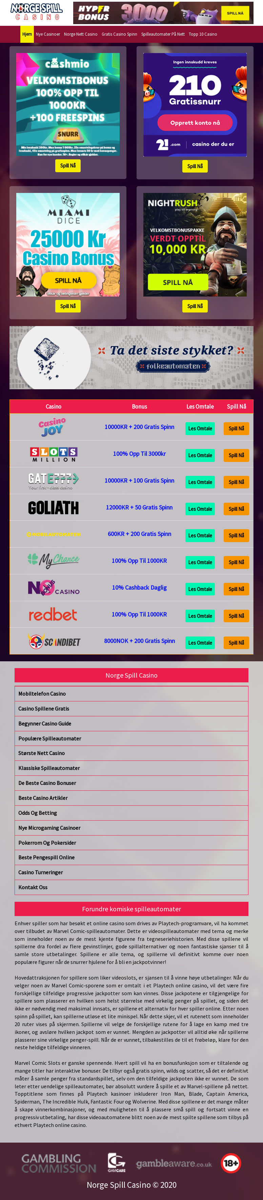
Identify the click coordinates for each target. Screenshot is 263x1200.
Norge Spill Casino (119, 1184)
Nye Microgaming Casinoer (49, 827)
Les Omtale (200, 428)
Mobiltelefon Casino (42, 693)
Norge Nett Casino (81, 34)
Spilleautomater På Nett (163, 34)
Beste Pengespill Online (46, 857)
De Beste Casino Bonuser (47, 783)
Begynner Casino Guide (44, 723)
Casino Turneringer (40, 872)
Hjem (27, 34)
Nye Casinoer (48, 34)
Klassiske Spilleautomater (49, 768)
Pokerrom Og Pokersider (47, 842)
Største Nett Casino (41, 753)
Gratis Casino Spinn (119, 34)
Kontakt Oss (32, 887)
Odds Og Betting (37, 812)
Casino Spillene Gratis (43, 708)
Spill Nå (68, 165)
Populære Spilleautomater (49, 738)
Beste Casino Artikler (42, 797)
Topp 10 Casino (203, 34)
